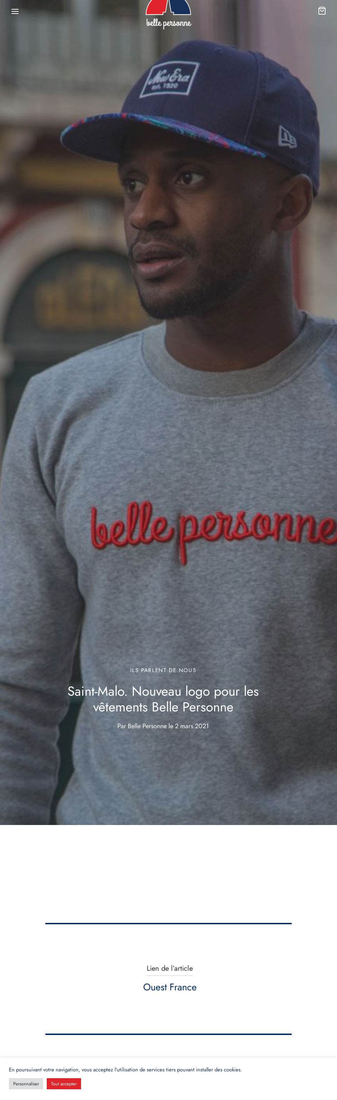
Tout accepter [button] (64, 1083)
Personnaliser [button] (26, 1083)
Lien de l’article (170, 968)
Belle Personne (147, 726)
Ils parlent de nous (163, 670)
